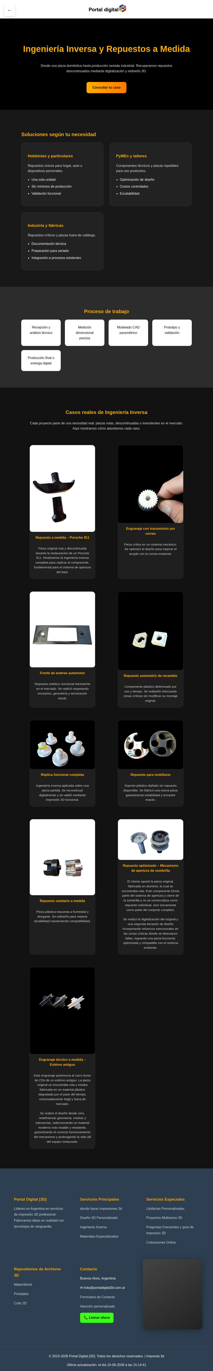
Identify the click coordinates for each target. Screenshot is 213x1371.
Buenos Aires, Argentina (98, 1278)
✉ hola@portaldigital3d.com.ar (102, 1287)
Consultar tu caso (106, 87)
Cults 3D (20, 1303)
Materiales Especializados (99, 1236)
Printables (21, 1294)
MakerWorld (23, 1284)
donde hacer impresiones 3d (101, 1208)
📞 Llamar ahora (97, 1317)
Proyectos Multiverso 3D (164, 1218)
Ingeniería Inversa (93, 1227)
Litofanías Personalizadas (165, 1208)
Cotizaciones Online (161, 1242)
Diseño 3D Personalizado (99, 1218)
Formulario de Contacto (97, 1297)
